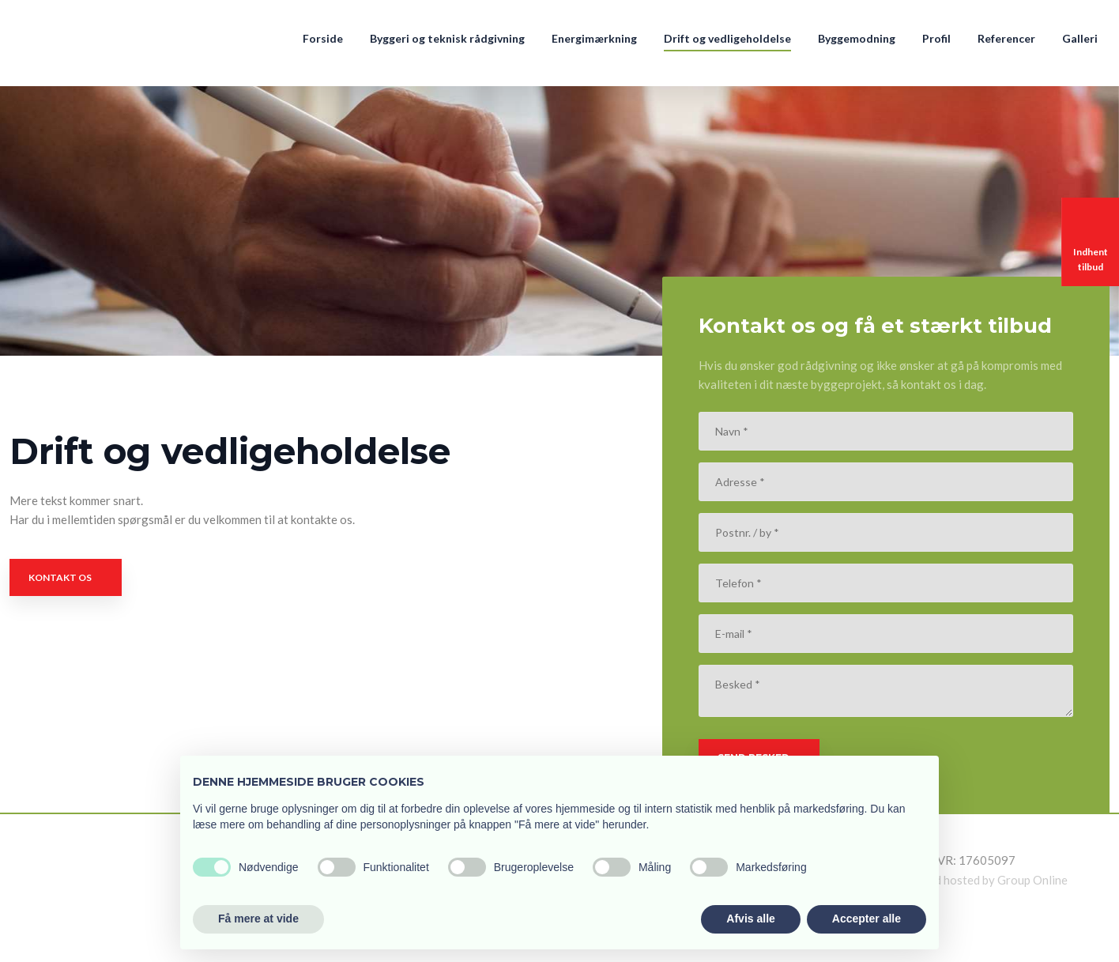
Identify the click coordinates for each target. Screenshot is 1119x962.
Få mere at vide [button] (258, 918)
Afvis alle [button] (750, 918)
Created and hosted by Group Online (972, 880)
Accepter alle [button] (866, 918)
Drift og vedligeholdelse (727, 38)
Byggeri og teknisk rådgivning (447, 38)
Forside (323, 38)
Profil (936, 38)
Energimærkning (594, 38)
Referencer (1006, 38)
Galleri (1080, 38)
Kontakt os (60, 577)
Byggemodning (856, 38)
